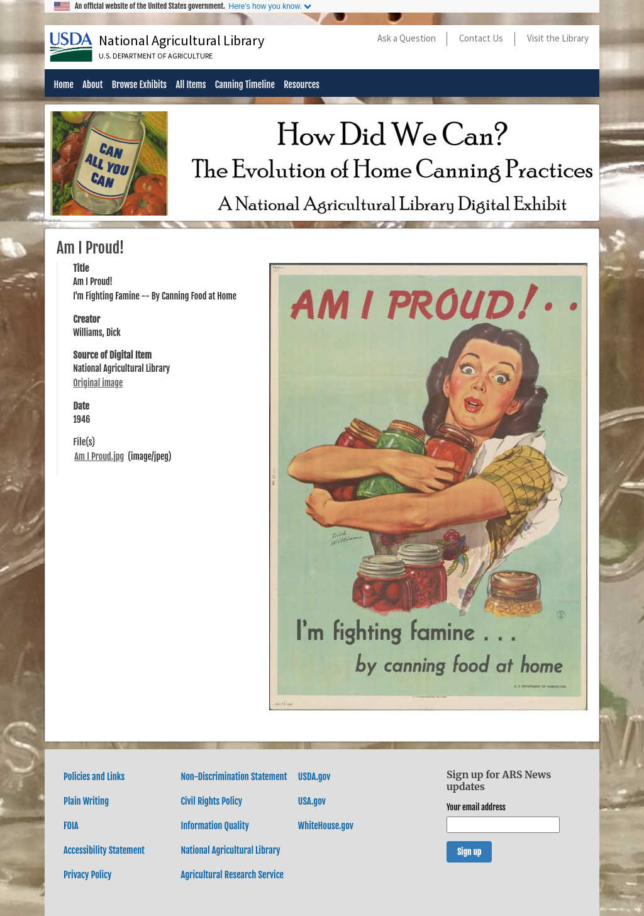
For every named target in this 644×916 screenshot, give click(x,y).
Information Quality (214, 826)
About (92, 85)
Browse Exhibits (139, 85)
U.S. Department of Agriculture (156, 55)
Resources (301, 85)
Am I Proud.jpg (99, 456)
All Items (190, 85)
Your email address (476, 807)
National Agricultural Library (181, 40)
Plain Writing (86, 801)
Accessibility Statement (104, 850)
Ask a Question (406, 38)
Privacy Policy (87, 875)
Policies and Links (94, 777)
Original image (98, 382)
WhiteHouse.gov (325, 826)
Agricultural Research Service (232, 875)
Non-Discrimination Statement (233, 777)
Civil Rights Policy (211, 801)
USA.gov (312, 801)
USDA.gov (314, 777)
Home (63, 85)
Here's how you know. (264, 6)
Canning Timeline (245, 85)
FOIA (71, 826)
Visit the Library (558, 38)
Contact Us (481, 38)
